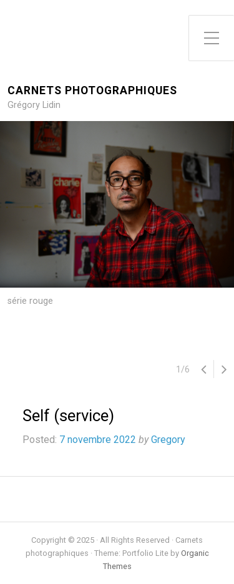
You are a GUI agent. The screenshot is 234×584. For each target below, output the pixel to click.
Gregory (168, 439)
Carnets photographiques (92, 91)
